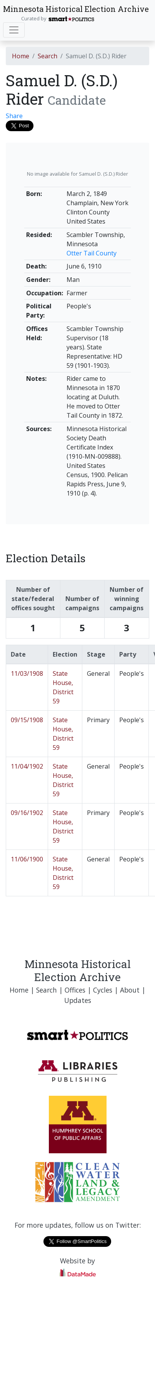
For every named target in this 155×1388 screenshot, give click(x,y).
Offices (75, 989)
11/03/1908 (27, 673)
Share (14, 116)
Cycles (102, 989)
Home (20, 56)
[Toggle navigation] (14, 30)
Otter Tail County (92, 253)
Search (47, 56)
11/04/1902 (27, 766)
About (130, 989)
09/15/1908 (27, 720)
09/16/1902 (27, 812)
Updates (77, 1000)
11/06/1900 (27, 859)
